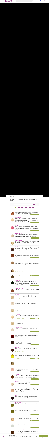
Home (8, 196)
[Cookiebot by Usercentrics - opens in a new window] (4, 436)
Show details (33, 436)
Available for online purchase (35, 257)
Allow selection (44, 434)
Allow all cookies (44, 432)
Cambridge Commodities (8, 1)
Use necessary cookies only (44, 436)
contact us (15, 200)
